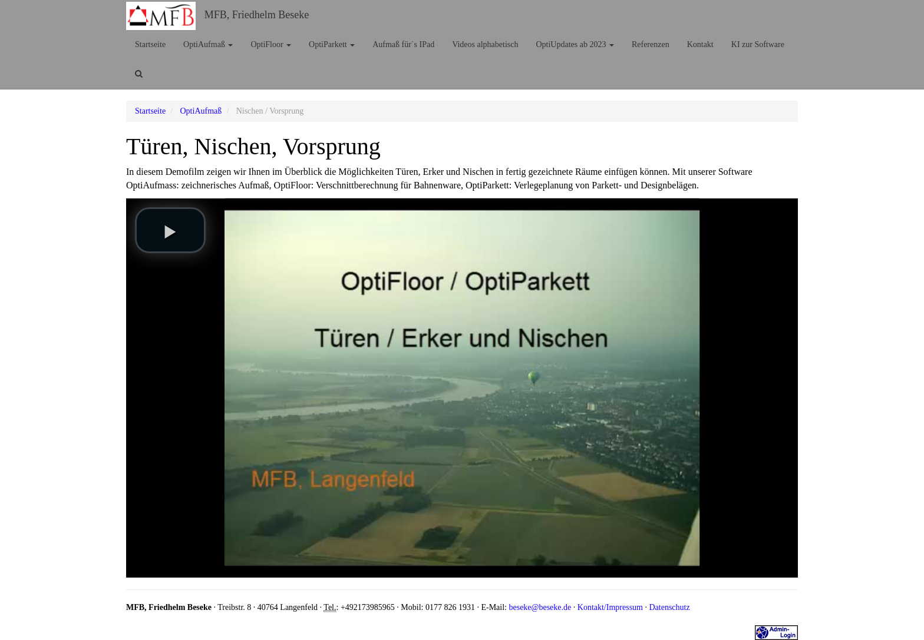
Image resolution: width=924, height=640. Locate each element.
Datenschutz (669, 607)
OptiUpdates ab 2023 (574, 44)
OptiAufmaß (208, 44)
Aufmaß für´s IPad (403, 44)
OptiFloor (270, 44)
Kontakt (700, 44)
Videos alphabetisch (485, 44)
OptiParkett (332, 44)
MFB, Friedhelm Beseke (256, 15)
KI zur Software (757, 44)
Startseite (150, 44)
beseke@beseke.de (540, 607)
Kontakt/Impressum (610, 607)
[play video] (170, 230)
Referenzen (650, 44)
